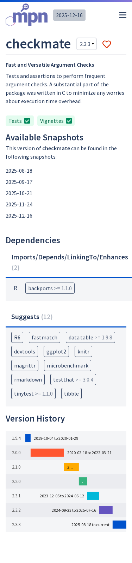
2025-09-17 (19, 181)
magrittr (25, 365)
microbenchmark (67, 365)
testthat (73, 379)
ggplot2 (56, 351)
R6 (17, 337)
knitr (83, 351)
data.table (90, 337)
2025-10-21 (19, 193)
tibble (71, 393)
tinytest (33, 393)
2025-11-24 (19, 204)
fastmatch (44, 337)
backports (50, 288)
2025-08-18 (19, 170)
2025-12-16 (69, 15)
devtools (24, 351)
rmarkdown (28, 379)
